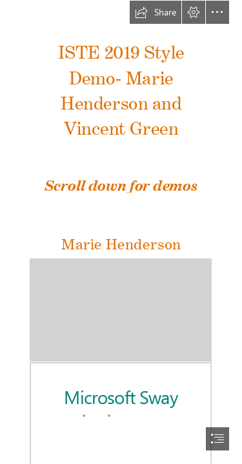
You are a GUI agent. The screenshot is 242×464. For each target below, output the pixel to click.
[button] (155, 12)
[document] (121, 232)
